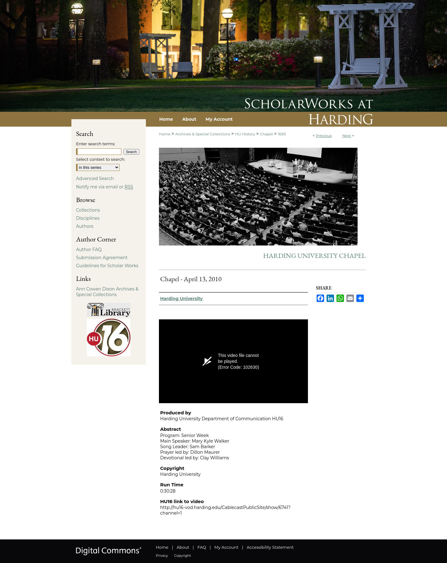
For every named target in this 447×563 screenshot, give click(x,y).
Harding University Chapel (314, 255)
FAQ (201, 547)
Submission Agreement (102, 257)
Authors (84, 226)
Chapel (266, 134)
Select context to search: (100, 159)
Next (346, 135)
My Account (226, 547)
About (183, 547)
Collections (88, 210)
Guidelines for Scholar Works (107, 265)
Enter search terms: (95, 143)
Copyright (182, 555)
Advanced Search (95, 178)
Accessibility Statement (270, 547)
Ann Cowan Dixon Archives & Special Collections (107, 291)
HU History (245, 134)
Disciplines (87, 218)
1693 (282, 134)
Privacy (162, 555)
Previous (324, 135)
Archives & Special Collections (202, 134)
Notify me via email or (104, 187)
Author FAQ (89, 249)
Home (164, 134)
